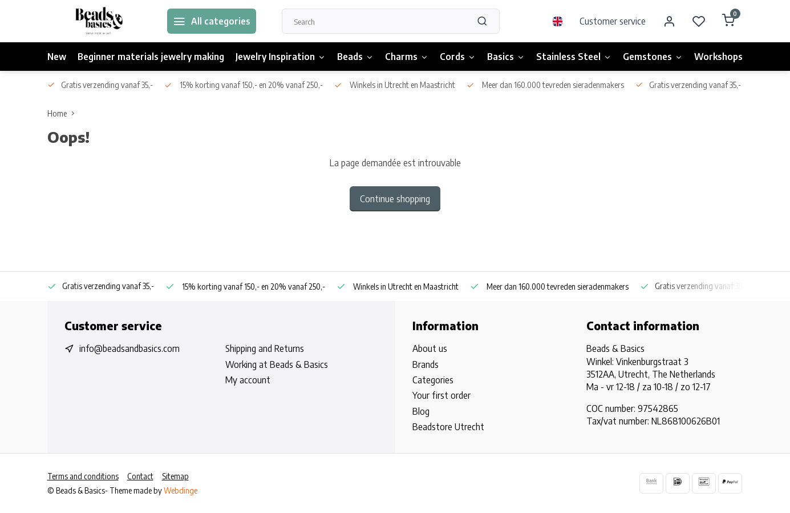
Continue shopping (395, 199)
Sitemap (175, 476)
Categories (432, 380)
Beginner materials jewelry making (151, 56)
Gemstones (653, 56)
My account (247, 380)
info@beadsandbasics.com (129, 348)
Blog (421, 411)
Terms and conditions (83, 476)
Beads (355, 56)
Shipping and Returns (264, 348)
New (56, 56)
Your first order (441, 395)
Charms (406, 56)
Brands (425, 364)
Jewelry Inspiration (281, 56)
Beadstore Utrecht (448, 426)
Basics (506, 56)
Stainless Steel (573, 56)
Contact (140, 476)
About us (429, 348)
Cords (458, 56)
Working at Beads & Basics (276, 364)
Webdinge (180, 490)
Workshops (718, 56)
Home (63, 113)
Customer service (613, 21)
